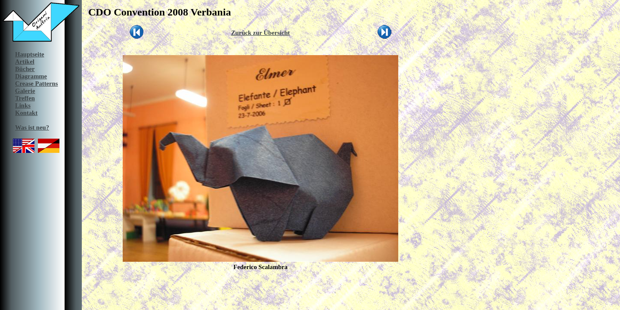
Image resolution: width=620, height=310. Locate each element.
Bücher (25, 68)
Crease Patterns (36, 83)
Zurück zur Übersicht (260, 32)
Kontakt (26, 112)
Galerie (25, 90)
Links (23, 105)
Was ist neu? (32, 127)
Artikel (24, 61)
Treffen (25, 98)
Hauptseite (29, 54)
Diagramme (31, 76)
